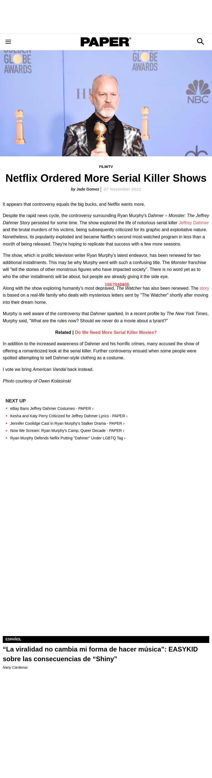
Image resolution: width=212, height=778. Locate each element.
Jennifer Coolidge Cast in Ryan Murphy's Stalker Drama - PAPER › (67, 423)
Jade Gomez (87, 189)
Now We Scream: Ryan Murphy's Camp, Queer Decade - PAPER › (67, 430)
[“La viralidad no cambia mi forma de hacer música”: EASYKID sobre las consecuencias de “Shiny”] (106, 584)
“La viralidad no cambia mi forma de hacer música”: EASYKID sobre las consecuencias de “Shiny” (100, 654)
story (204, 288)
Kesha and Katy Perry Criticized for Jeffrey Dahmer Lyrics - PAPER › (69, 416)
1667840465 (117, 284)
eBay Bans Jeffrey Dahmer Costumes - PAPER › (51, 408)
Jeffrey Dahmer (194, 222)
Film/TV (106, 167)
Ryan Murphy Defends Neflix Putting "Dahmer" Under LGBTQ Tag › (67, 438)
